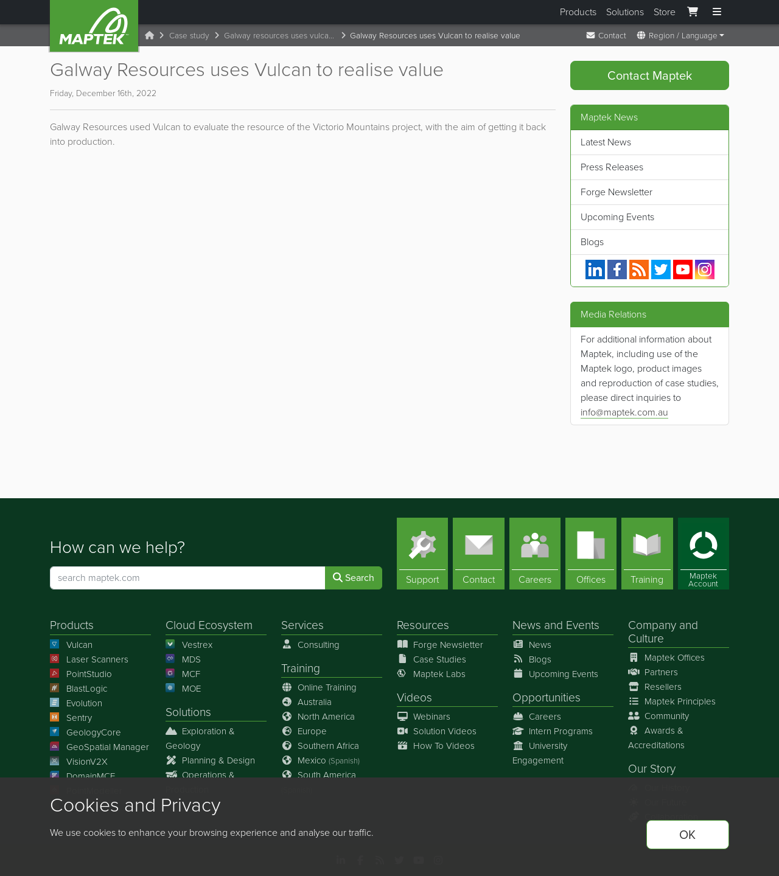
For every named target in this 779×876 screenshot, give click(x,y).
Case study (189, 35)
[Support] (422, 554)
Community (658, 716)
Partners (653, 672)
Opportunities (546, 697)
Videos (414, 697)
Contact (605, 35)
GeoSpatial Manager (99, 747)
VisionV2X (79, 761)
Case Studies (431, 659)
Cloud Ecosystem (209, 625)
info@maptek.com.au (624, 412)
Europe (304, 731)
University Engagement (539, 753)
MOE (183, 688)
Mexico (320, 760)
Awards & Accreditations (656, 738)
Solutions (625, 12)
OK (687, 835)
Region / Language (677, 35)
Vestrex (189, 645)
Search (353, 578)
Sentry (71, 718)
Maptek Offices (666, 657)
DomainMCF (82, 776)
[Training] (646, 554)
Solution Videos (437, 731)
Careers (536, 716)
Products (578, 12)
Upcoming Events (617, 217)
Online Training (319, 687)
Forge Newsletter (616, 192)
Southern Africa (320, 746)
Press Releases (612, 167)
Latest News (606, 142)
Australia (306, 702)
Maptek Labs (431, 674)
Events (582, 625)
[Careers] (535, 554)
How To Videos (436, 746)
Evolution (76, 703)
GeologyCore (85, 732)
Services (302, 625)
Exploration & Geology (200, 739)
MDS (183, 659)
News (526, 625)
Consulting (310, 645)
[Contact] (478, 554)
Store (665, 12)
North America (318, 716)
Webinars (423, 716)
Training (300, 668)
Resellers (655, 686)
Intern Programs (552, 731)
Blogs (592, 242)
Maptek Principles (672, 701)
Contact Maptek (649, 75)
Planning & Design (210, 760)
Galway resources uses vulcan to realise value (282, 35)
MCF (183, 674)
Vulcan (71, 645)
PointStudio (81, 674)
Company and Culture (663, 632)
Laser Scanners (89, 659)
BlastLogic (78, 688)
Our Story (652, 768)
